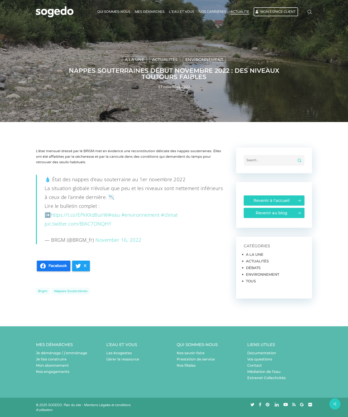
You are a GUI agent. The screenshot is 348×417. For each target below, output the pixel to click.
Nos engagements (52, 372)
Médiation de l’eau (264, 372)
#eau (114, 214)
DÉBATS (253, 268)
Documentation (261, 353)
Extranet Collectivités (266, 378)
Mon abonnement (52, 365)
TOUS (251, 281)
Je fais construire (51, 359)
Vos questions (259, 359)
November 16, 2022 (118, 239)
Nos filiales (186, 365)
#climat (169, 214)
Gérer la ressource (122, 359)
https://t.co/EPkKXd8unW (79, 214)
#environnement (140, 214)
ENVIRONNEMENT (204, 59)
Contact (254, 365)
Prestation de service (196, 359)
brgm (42, 291)
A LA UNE (134, 59)
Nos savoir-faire (191, 353)
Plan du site (72, 405)
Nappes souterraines (70, 291)
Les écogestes (119, 353)
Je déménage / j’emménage (61, 353)
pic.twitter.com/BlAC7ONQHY (78, 223)
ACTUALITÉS (165, 59)
